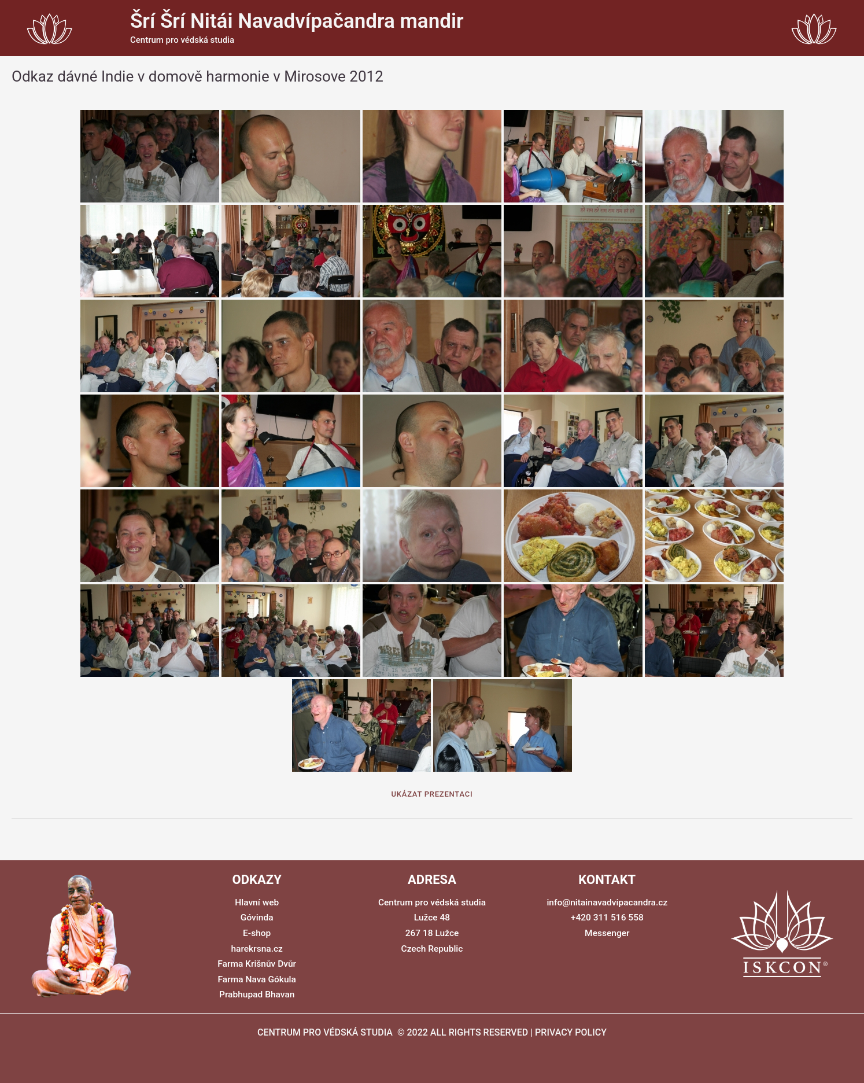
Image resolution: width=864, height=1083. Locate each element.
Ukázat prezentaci (432, 794)
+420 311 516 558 (607, 917)
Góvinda (257, 917)
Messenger (607, 933)
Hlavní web (256, 902)
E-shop (256, 933)
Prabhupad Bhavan (257, 994)
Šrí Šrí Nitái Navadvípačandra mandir (297, 21)
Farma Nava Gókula (256, 979)
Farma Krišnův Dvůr (256, 963)
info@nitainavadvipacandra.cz (607, 902)
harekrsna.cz (256, 948)
